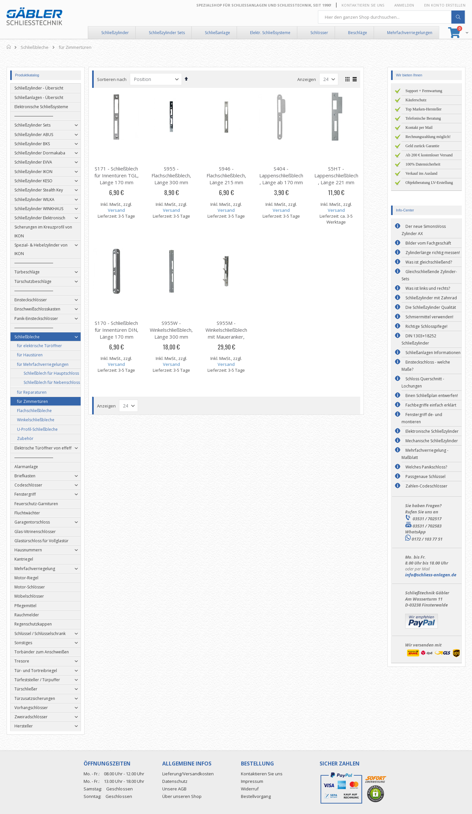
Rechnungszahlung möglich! (428, 136)
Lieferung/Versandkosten (188, 774)
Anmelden (404, 5)
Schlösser (319, 32)
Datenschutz (174, 781)
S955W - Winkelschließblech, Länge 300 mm (181, 330)
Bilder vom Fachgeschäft (428, 243)
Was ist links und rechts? (427, 288)
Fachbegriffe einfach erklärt (430, 405)
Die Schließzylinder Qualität (430, 307)
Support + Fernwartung (423, 91)
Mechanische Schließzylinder (431, 441)
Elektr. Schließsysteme (270, 32)
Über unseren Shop (182, 796)
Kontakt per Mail (419, 127)
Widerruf (250, 789)
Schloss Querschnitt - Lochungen (423, 382)
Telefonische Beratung (423, 118)
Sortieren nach (121, 79)
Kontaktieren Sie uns (363, 5)
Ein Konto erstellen (444, 5)
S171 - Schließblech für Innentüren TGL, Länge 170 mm (126, 175)
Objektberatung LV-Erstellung (429, 182)
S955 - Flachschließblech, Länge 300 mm (181, 175)
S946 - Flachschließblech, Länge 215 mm (236, 175)
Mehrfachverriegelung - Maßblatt (425, 453)
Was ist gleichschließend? (428, 262)
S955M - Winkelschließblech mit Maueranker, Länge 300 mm (236, 333)
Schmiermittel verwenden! (429, 317)
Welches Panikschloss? (426, 467)
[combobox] (391, 17)
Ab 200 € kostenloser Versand (429, 155)
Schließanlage (217, 32)
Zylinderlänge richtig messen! (432, 252)
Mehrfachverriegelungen (409, 32)
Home (9, 47)
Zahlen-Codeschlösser (426, 486)
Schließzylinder (115, 32)
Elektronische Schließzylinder (432, 431)
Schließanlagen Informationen (433, 352)
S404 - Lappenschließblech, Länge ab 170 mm (291, 175)
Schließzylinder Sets (167, 32)
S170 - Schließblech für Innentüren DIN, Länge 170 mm (126, 330)
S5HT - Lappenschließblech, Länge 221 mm (346, 175)
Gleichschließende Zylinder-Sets (429, 275)
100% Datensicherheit (422, 164)
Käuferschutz (415, 100)
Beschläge (357, 32)
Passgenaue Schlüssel (425, 476)
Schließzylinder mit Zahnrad (431, 298)
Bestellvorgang (256, 796)
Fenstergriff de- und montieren (422, 418)
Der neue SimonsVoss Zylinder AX (424, 230)
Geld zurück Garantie (422, 146)
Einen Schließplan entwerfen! (431, 395)
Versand (126, 210)
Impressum (252, 781)
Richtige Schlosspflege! (426, 326)
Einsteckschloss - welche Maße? (426, 365)
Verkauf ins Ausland (421, 173)
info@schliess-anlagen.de (430, 575)
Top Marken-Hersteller (423, 109)
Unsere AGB (174, 789)
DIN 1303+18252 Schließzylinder (419, 339)
